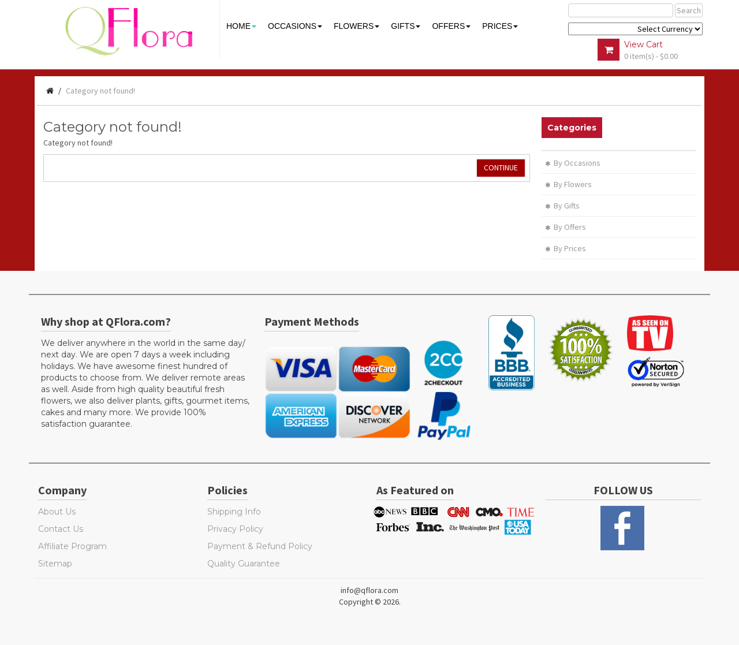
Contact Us (60, 529)
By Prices (565, 248)
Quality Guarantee (243, 563)
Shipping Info (234, 511)
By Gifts (562, 205)
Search (689, 10)
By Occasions (572, 163)
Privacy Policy (235, 529)
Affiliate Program (72, 546)
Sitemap (55, 563)
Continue (501, 167)
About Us (57, 511)
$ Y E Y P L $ (635, 29)
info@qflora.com (369, 590)
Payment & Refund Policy (259, 546)
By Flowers (568, 184)
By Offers (565, 227)
